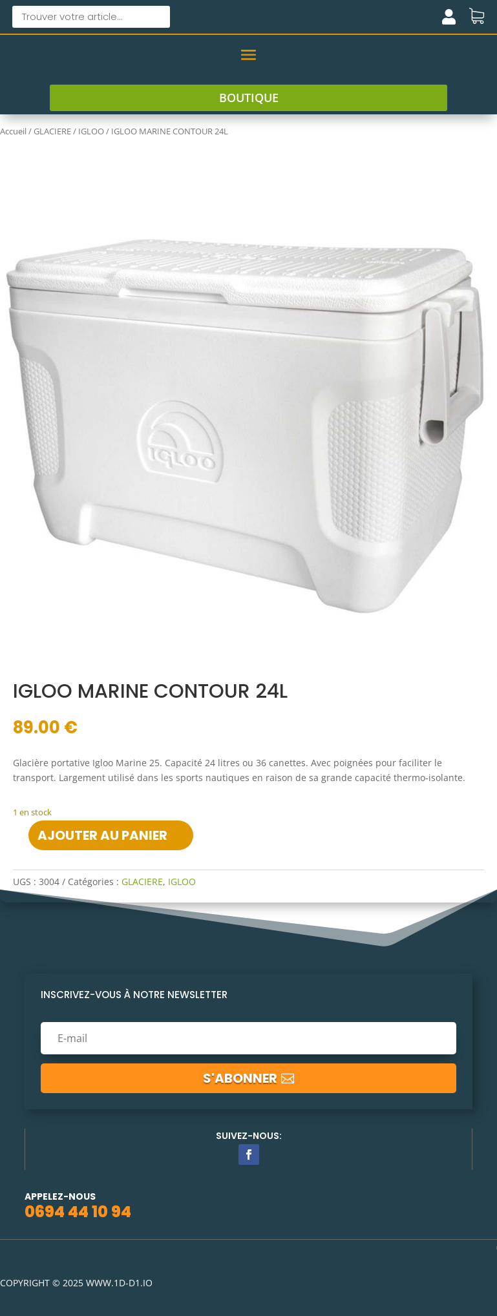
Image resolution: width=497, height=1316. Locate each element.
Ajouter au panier (102, 835)
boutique (249, 97)
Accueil (13, 131)
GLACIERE (52, 131)
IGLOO (91, 131)
